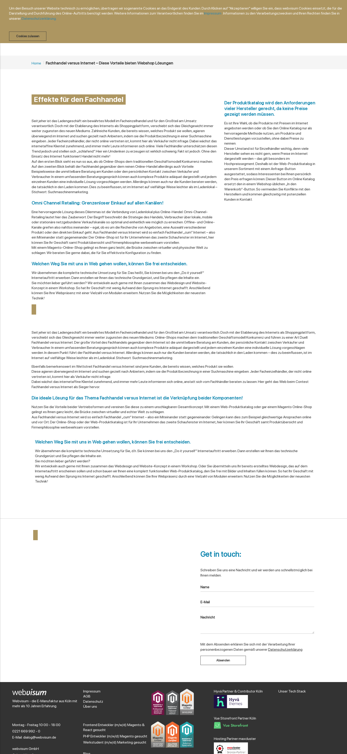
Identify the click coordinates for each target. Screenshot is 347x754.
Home (36, 63)
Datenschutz (93, 701)
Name (204, 587)
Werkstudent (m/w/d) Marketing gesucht (114, 742)
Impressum (212, 13)
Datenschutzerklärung (285, 649)
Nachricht (207, 617)
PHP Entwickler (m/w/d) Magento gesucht (115, 736)
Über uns (90, 706)
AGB (86, 696)
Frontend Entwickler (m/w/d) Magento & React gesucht (114, 727)
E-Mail (205, 602)
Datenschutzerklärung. (39, 18)
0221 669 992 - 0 (26, 731)
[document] (175, 23)
